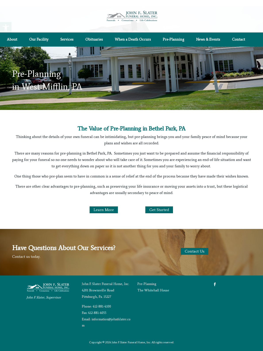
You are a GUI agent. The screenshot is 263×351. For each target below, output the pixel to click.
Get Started (159, 209)
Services (66, 40)
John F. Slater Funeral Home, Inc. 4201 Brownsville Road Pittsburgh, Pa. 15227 (105, 290)
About (12, 40)
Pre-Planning (173, 40)
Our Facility (38, 40)
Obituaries (94, 40)
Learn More (104, 209)
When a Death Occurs (133, 40)
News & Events (208, 40)
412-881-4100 (102, 306)
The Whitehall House (153, 290)
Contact (238, 40)
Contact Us (194, 251)
